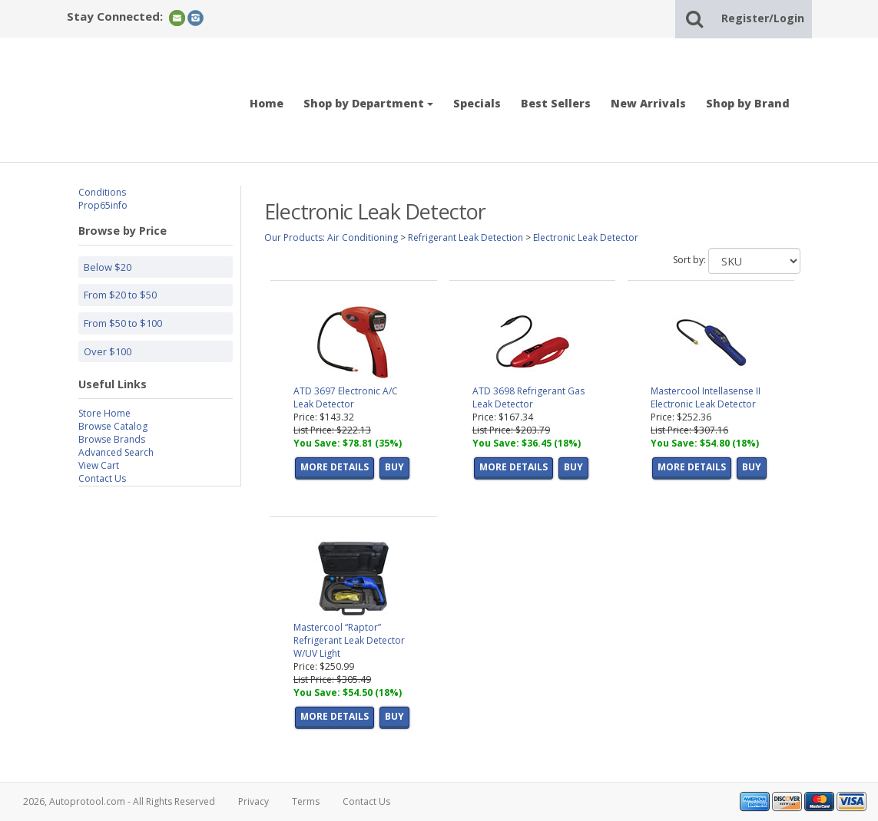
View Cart (98, 465)
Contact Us (102, 478)
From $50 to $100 (123, 323)
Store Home (104, 413)
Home (266, 103)
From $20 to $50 (120, 295)
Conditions (102, 192)
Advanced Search (116, 452)
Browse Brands (111, 439)
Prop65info (103, 205)
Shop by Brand (748, 103)
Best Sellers (556, 103)
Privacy (253, 801)
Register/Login (762, 18)
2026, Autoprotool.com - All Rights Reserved (119, 801)
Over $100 (107, 351)
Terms (306, 801)
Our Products (293, 237)
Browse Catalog (112, 426)
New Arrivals (648, 103)
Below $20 (107, 267)
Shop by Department (368, 103)
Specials (477, 103)
